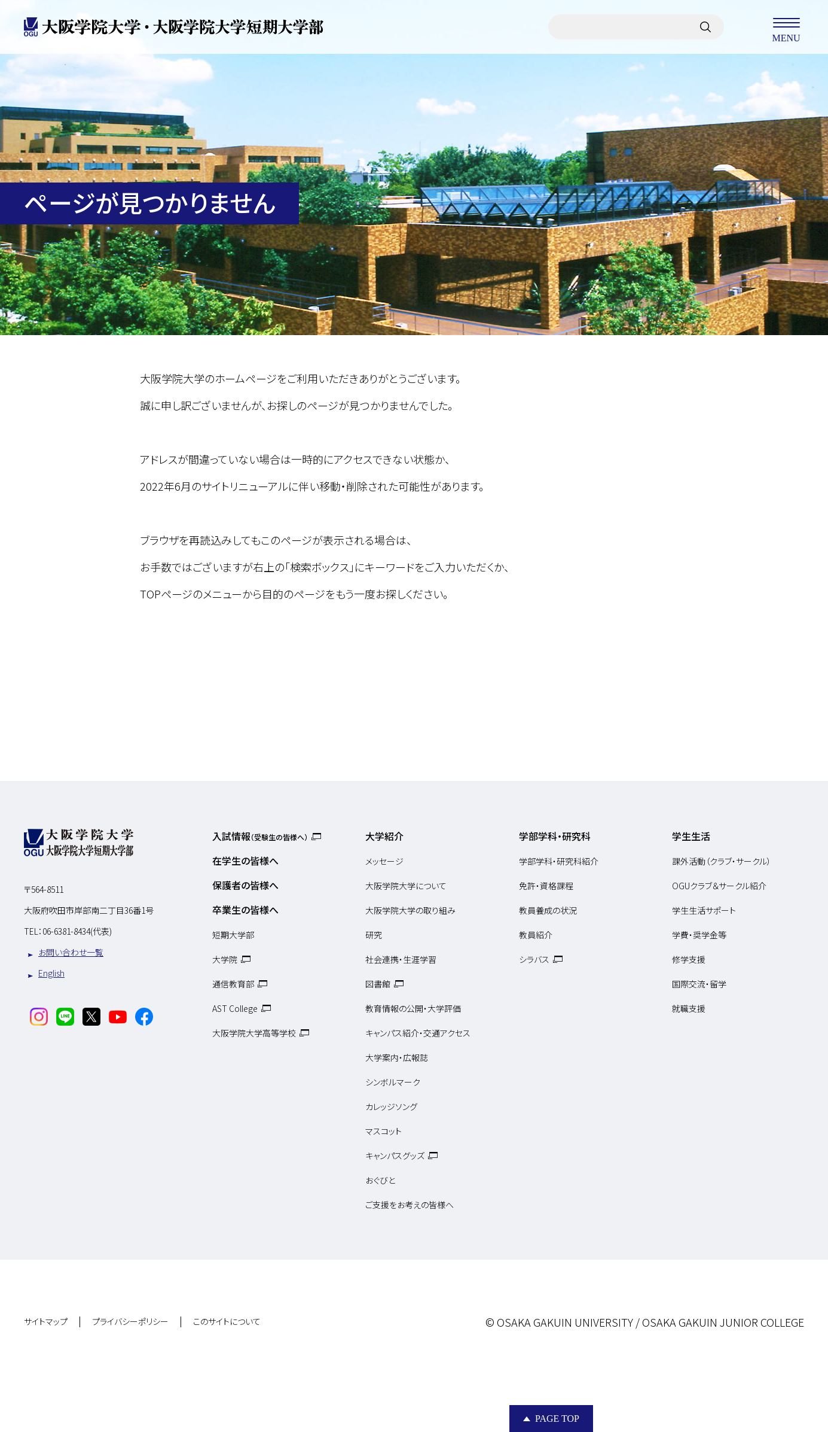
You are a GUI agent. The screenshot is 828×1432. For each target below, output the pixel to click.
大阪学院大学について (406, 886)
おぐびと (380, 1180)
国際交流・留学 (699, 984)
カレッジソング (391, 1106)
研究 (373, 935)
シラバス (534, 959)
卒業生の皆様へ (245, 909)
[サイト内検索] (705, 26)
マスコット (383, 1131)
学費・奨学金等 (699, 935)
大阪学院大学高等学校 (254, 1033)
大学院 (224, 959)
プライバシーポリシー (130, 1322)
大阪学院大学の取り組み (410, 910)
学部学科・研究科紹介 (558, 861)
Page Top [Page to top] (557, 1418)
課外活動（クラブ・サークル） (721, 861)
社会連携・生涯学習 (400, 959)
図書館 (377, 984)
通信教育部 (233, 984)
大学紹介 (384, 836)
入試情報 (260, 836)
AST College (235, 1008)
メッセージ (384, 861)
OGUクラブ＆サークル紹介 (719, 886)
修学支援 (688, 959)
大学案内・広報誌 (396, 1057)
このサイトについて (227, 1322)
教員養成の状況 (548, 910)
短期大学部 (233, 935)
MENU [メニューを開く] (786, 27)
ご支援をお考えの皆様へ (409, 1205)
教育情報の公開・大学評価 (413, 1008)
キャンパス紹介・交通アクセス (417, 1033)
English (51, 973)
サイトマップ (46, 1322)
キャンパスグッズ (394, 1156)
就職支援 (688, 1008)
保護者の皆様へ (245, 885)
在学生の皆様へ (245, 860)
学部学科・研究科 (555, 836)
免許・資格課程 (546, 886)
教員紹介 (535, 935)
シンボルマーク (392, 1082)
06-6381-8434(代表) (77, 931)
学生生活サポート (704, 910)
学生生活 (691, 836)
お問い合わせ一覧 (70, 952)
